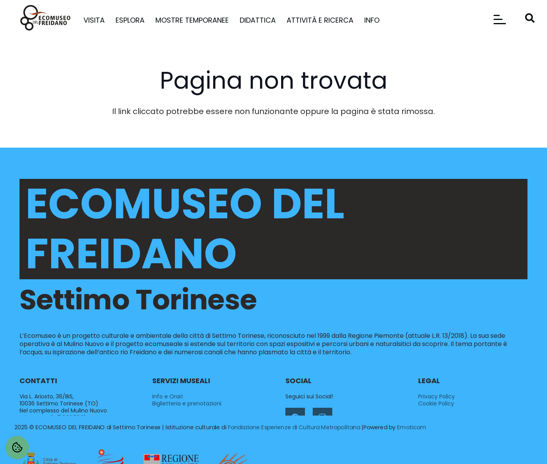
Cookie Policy (436, 403)
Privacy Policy (436, 396)
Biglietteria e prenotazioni (186, 403)
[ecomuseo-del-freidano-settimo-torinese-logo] (45, 17)
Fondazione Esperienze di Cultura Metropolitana (294, 427)
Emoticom (411, 427)
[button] (499, 19)
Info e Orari (167, 396)
